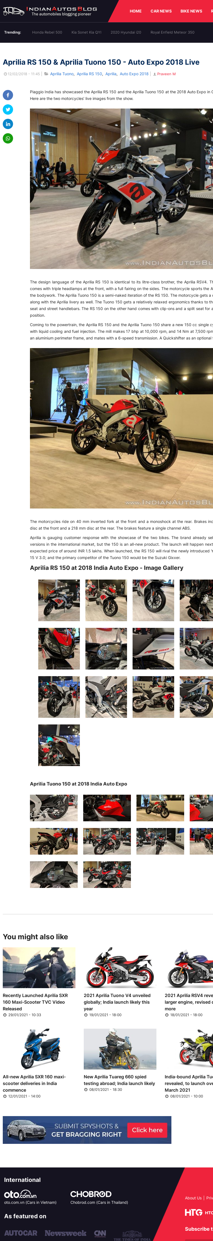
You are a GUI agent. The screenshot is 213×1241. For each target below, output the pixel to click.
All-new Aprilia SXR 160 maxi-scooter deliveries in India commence (34, 1083)
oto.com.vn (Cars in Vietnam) (30, 1202)
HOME (136, 11)
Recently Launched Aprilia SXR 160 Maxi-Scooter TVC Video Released (35, 1002)
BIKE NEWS (191, 11)
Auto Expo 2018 (134, 73)
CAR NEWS (161, 11)
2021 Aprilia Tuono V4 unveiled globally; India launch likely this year (117, 1002)
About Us (193, 1197)
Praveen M (164, 74)
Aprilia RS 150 (89, 73)
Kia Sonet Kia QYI (86, 32)
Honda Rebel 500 (47, 32)
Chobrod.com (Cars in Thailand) (99, 1202)
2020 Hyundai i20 (126, 32)
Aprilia (110, 73)
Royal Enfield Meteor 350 (172, 32)
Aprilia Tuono (61, 73)
